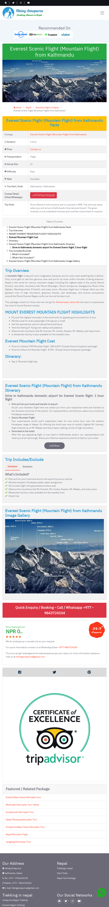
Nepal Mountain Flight (17, 834)
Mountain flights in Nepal (47, 107)
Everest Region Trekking (13, 905)
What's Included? (21, 254)
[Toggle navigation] (102, 13)
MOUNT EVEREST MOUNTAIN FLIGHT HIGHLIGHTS (35, 233)
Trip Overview (16, 230)
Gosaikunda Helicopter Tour (20, 811)
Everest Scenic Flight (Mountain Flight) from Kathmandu (58, 134)
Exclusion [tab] (27, 466)
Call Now (54, 445)
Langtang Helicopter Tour (18, 841)
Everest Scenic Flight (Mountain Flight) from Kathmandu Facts (40, 227)
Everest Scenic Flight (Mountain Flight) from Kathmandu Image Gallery (44, 261)
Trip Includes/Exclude (20, 250)
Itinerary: (13, 240)
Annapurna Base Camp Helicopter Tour (25, 826)
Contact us (35, 149)
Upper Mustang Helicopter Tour (21, 819)
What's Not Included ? (23, 257)
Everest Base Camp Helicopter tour (23, 797)
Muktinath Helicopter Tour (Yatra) (22, 804)
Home (17, 107)
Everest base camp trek (68, 302)
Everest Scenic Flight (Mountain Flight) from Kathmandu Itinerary (42, 244)
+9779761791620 (43, 195)
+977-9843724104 (67, 647)
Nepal (28, 107)
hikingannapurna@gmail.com (30, 656)
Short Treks (62, 873)
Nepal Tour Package (66, 878)
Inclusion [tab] (12, 466)
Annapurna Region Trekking (15, 900)
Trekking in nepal (65, 868)
